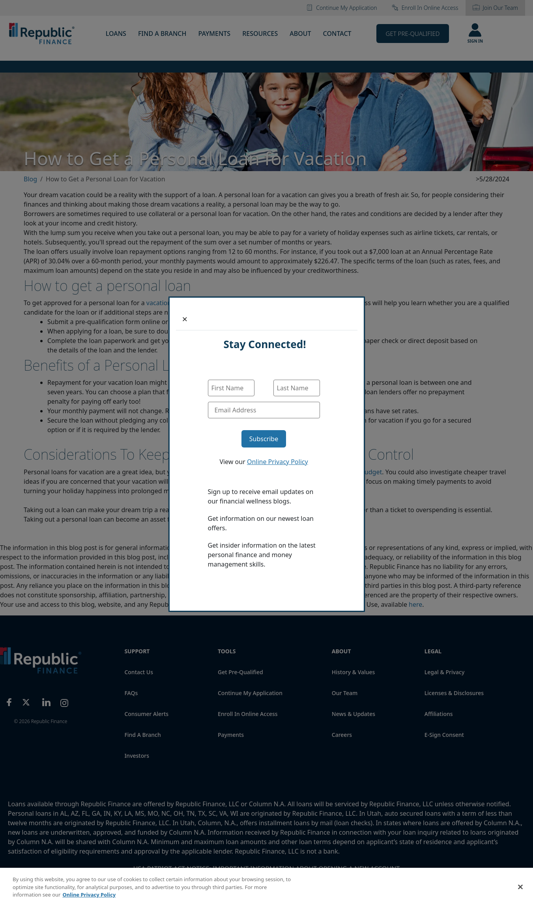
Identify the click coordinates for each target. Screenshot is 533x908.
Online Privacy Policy (277, 461)
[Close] (185, 319)
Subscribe (263, 438)
